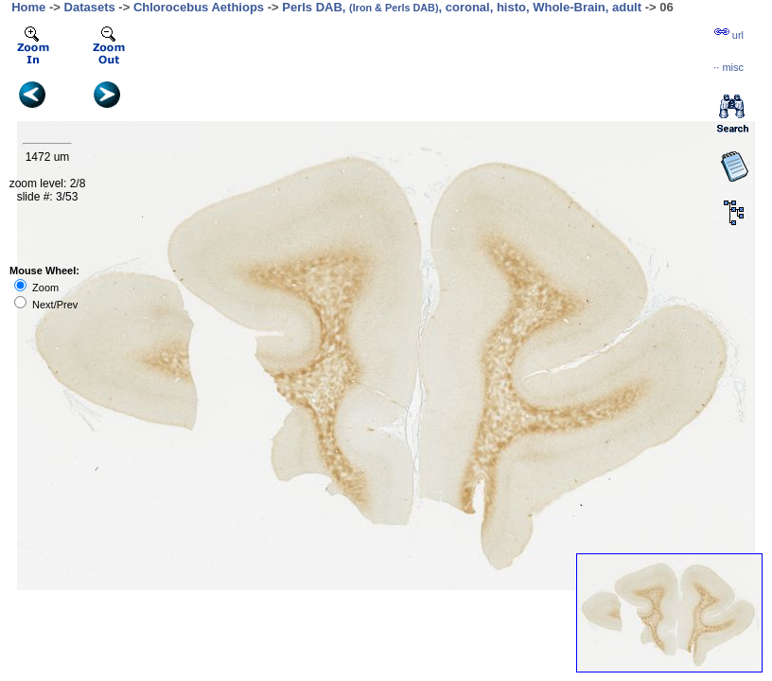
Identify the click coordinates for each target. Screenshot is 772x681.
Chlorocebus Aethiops (198, 7)
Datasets (89, 7)
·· (728, 67)
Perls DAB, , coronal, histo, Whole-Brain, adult (461, 7)
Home (28, 7)
